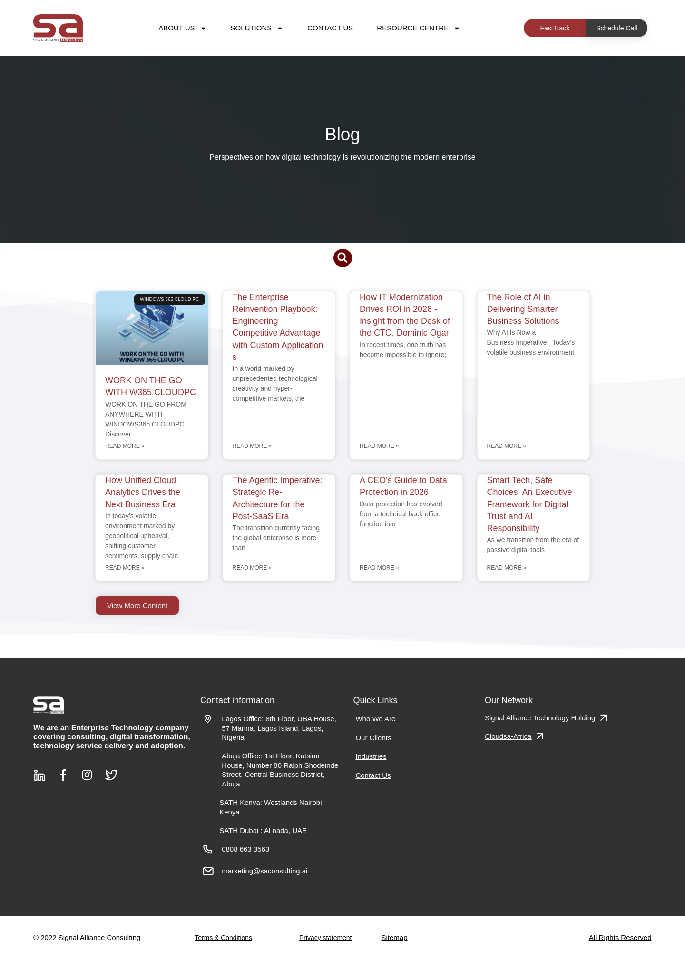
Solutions (257, 28)
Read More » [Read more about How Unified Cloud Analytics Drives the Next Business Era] (125, 567)
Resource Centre (418, 28)
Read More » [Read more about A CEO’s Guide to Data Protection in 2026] (379, 567)
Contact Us (330, 28)
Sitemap (395, 937)
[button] (342, 258)
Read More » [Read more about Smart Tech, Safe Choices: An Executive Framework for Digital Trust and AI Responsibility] (507, 567)
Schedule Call (616, 28)
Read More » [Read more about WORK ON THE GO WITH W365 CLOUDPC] (125, 446)
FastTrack (554, 28)
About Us (182, 28)
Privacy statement (325, 937)
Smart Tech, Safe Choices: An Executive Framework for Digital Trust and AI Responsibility (529, 504)
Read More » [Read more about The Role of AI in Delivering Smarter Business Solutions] (507, 446)
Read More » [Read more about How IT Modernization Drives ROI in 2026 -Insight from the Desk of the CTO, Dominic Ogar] (379, 446)
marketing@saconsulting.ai (264, 871)
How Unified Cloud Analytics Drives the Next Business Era (142, 492)
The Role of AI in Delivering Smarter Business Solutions (524, 309)
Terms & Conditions (223, 937)
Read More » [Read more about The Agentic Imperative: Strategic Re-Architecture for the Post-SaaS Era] (252, 567)
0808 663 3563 (245, 849)
